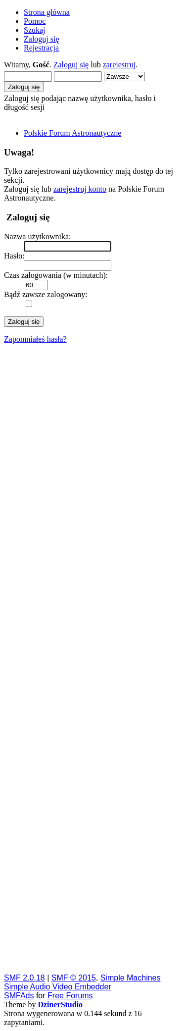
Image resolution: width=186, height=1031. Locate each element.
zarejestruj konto (79, 189)
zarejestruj (119, 64)
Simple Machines (130, 978)
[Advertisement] (93, 658)
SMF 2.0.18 (24, 978)
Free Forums (70, 995)
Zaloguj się (71, 64)
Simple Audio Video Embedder (57, 986)
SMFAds (19, 995)
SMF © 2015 (73, 978)
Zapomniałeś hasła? (35, 339)
